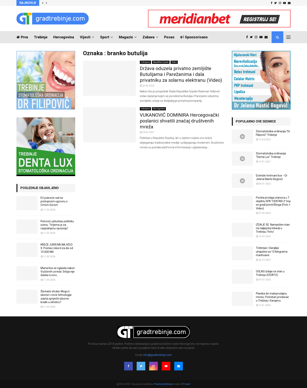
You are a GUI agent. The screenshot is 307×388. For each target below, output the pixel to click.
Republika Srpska (161, 62)
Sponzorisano (194, 37)
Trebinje (40, 37)
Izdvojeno (145, 62)
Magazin (126, 37)
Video (174, 62)
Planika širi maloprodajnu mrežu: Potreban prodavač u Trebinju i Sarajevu (272, 297)
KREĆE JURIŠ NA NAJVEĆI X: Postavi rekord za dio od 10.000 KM (57, 248)
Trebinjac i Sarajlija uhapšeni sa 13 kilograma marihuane (271, 251)
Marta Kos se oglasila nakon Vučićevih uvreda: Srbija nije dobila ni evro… (58, 271)
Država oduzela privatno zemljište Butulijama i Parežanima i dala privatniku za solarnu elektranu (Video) (181, 74)
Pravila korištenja (163, 384)
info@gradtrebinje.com (157, 354)
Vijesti (85, 37)
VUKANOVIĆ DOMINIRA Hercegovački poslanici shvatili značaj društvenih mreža (179, 121)
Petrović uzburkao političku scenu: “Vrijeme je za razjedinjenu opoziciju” (57, 225)
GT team (185, 384)
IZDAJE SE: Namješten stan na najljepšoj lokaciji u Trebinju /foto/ (273, 228)
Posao (169, 37)
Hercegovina (63, 37)
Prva (22, 37)
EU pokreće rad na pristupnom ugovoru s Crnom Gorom (54, 201)
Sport (104, 37)
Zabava (148, 37)
